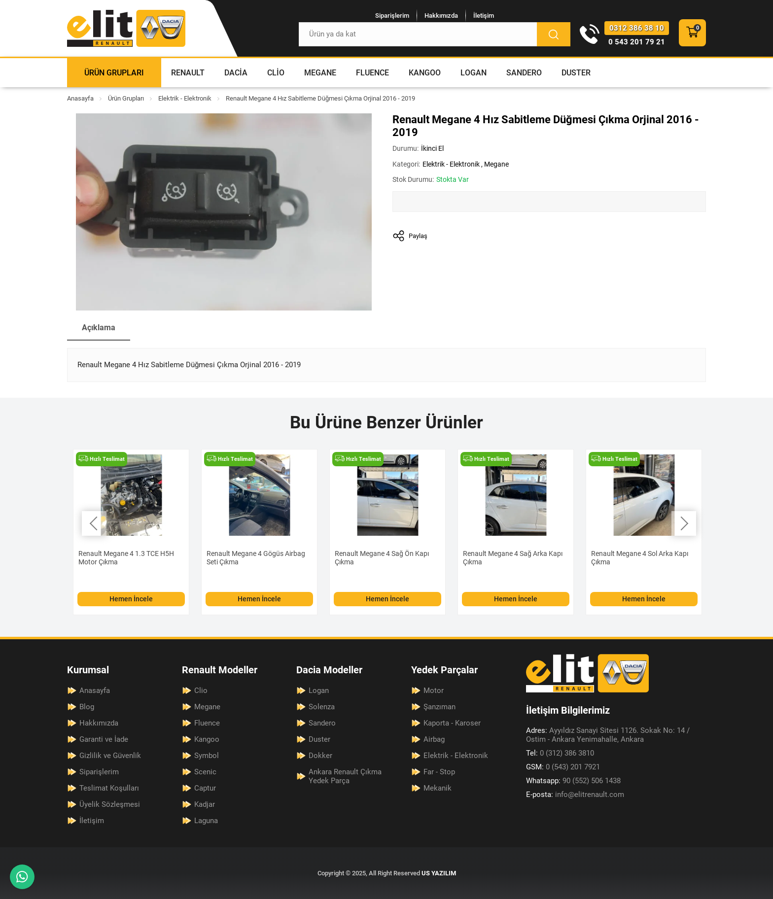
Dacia (235, 72)
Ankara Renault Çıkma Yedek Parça (345, 776)
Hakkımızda (441, 15)
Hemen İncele (131, 599)
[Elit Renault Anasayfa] (126, 28)
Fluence (372, 72)
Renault (188, 72)
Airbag (434, 739)
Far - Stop (439, 771)
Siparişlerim (392, 15)
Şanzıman (439, 706)
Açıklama (98, 327)
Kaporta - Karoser (452, 723)
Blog (86, 706)
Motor (433, 690)
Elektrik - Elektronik (184, 98)
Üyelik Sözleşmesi (109, 804)
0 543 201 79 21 (636, 41)
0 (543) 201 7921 (563, 766)
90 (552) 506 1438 (573, 780)
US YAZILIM (439, 873)
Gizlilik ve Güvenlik (110, 755)
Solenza (322, 706)
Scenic (205, 771)
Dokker (320, 755)
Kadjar (204, 804)
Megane (320, 72)
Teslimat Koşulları (109, 788)
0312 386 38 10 (636, 28)
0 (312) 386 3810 (560, 753)
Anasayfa (80, 98)
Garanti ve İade (103, 739)
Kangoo (425, 72)
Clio (275, 72)
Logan (473, 72)
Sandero (524, 72)
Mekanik (437, 788)
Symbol (206, 755)
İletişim (483, 15)
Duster (576, 72)
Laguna (206, 820)
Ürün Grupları (114, 72)
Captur (205, 788)
